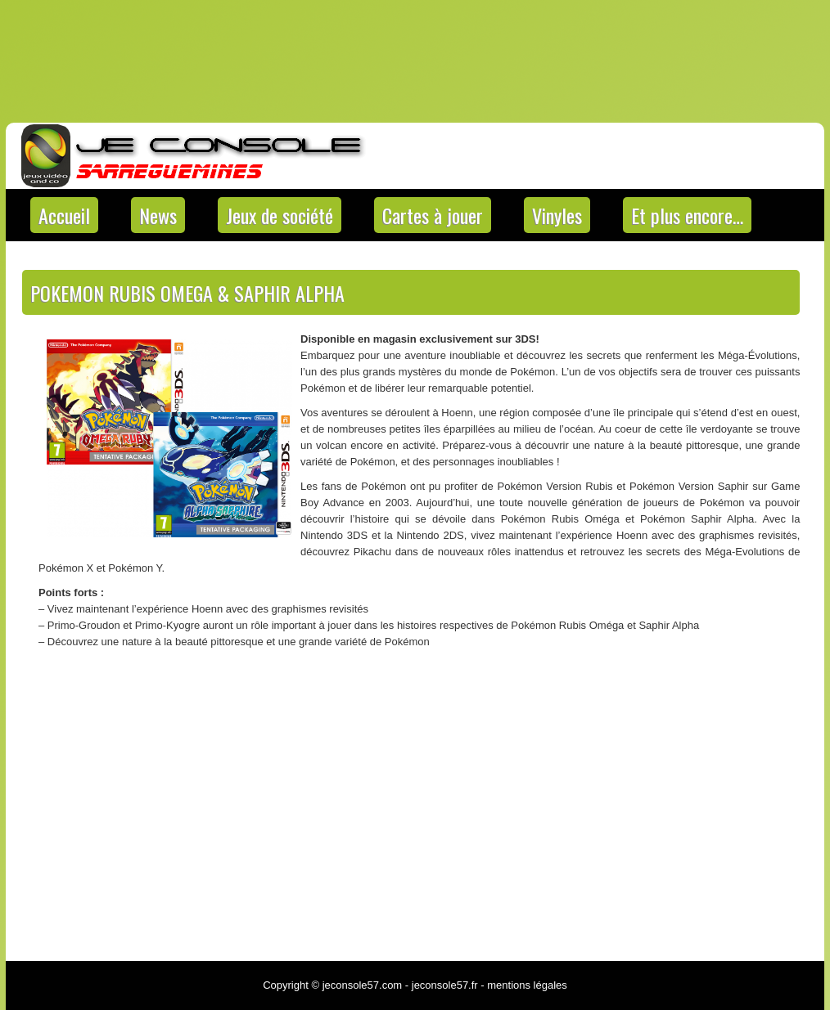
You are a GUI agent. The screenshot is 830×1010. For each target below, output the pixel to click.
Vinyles (557, 215)
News (158, 215)
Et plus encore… (687, 215)
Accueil (64, 215)
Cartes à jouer (432, 215)
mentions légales (527, 985)
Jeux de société (279, 215)
